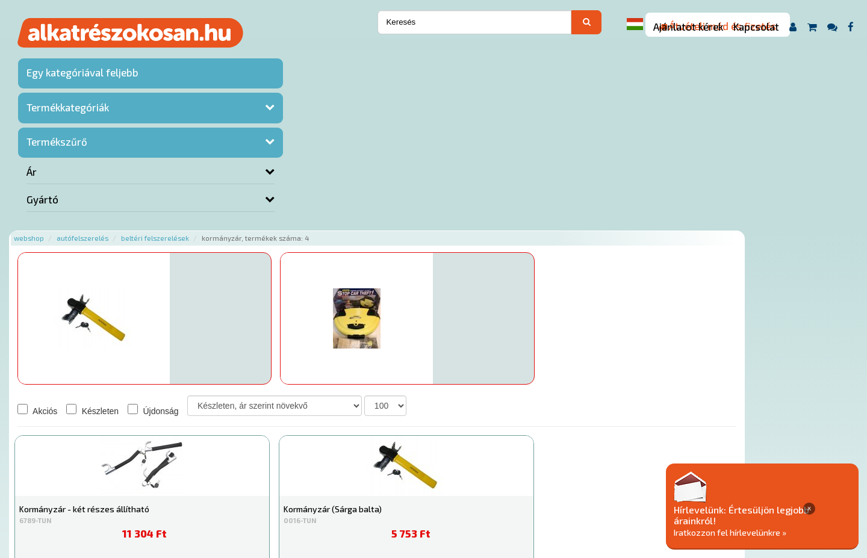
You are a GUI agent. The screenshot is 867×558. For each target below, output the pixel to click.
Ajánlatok (181, 485)
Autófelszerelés (224, 56)
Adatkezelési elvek (606, 485)
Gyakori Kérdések (389, 485)
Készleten (234, 228)
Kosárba (680, 186)
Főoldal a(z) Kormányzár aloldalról (224, 447)
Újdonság (294, 228)
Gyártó (42, 217)
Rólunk (223, 485)
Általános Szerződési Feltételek (496, 485)
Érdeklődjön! (258, 184)
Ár (31, 189)
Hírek (256, 485)
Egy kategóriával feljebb (65, 82)
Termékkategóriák (67, 125)
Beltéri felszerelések (297, 56)
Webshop (170, 56)
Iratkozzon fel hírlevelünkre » (774, 532)
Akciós (179, 228)
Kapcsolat (756, 26)
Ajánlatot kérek (688, 26)
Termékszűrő (56, 159)
